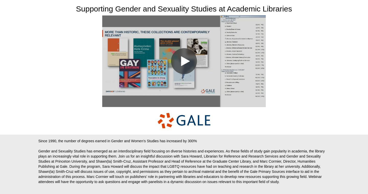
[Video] (184, 61)
